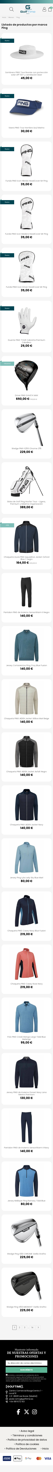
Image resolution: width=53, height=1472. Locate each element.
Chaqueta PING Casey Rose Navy (27, 983)
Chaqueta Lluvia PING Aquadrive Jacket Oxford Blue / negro (26, 558)
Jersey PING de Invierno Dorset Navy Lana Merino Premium (26, 1093)
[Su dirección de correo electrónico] (26, 1363)
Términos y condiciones (27, 1435)
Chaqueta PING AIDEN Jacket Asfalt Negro (26, 771)
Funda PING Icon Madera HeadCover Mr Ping (26, 234)
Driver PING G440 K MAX (26, 395)
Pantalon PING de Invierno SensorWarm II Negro (26, 612)
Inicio (45, 1448)
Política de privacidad (35, 1377)
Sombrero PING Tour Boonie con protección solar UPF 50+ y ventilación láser (26, 73)
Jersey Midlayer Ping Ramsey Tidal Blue (26, 1200)
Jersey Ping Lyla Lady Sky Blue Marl (26, 877)
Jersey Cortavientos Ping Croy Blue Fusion (26, 665)
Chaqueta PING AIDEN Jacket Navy (26, 824)
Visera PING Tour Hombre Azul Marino (26, 127)
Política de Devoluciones (21, 1448)
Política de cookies (27, 1444)
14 (32, 1327)
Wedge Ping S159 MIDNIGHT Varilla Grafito (26, 1307)
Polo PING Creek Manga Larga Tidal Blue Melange (26, 1038)
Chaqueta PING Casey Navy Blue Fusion (26, 930)
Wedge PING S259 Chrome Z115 (26, 448)
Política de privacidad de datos (27, 1439)
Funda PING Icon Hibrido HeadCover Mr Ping (27, 180)
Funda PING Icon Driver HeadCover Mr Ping (26, 287)
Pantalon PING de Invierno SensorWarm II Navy (26, 1147)
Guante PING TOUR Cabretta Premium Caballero (26, 341)
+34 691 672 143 (17, 1401)
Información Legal (13, 1377)
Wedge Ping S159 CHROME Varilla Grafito (26, 1253)
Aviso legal (27, 1431)
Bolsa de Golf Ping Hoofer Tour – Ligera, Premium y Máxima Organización (26, 502)
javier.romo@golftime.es (21, 1399)
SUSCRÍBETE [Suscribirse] (26, 1369)
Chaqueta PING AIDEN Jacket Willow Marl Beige (26, 718)
